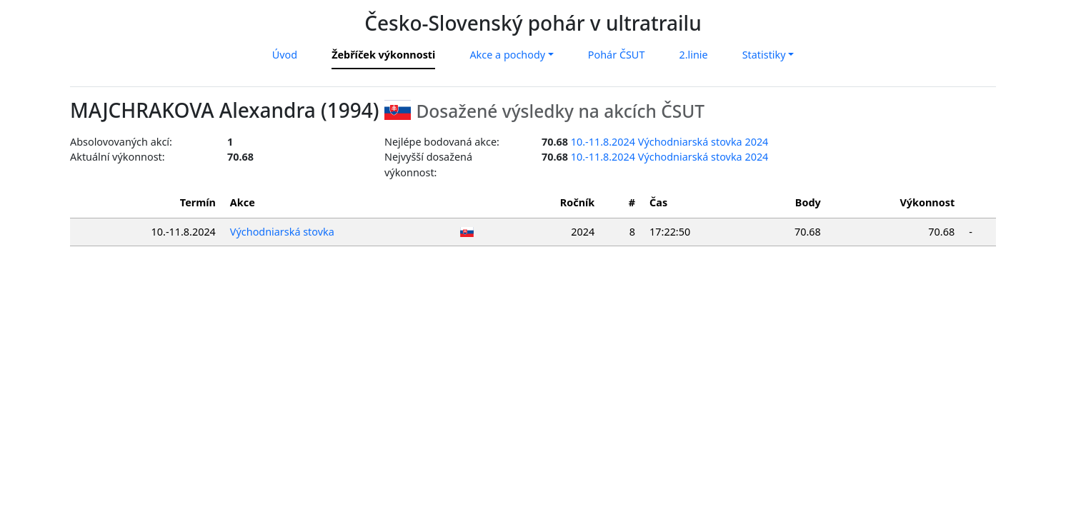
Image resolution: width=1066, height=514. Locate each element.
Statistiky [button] (764, 54)
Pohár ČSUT (616, 54)
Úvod (284, 54)
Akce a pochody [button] (507, 54)
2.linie (693, 54)
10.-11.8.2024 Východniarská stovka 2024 (670, 141)
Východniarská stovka (282, 231)
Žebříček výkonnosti (383, 54)
